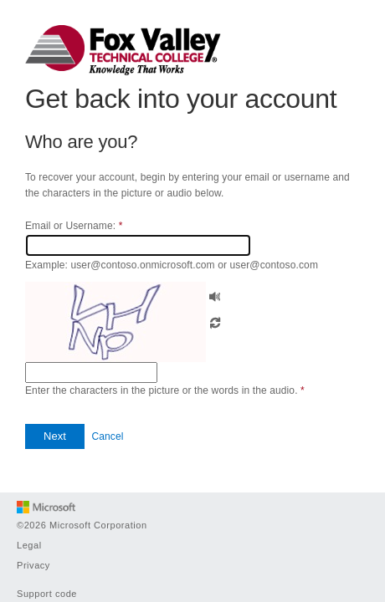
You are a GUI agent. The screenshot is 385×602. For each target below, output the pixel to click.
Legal (29, 545)
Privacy (33, 565)
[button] (215, 294)
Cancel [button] (107, 436)
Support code (47, 594)
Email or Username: (73, 226)
